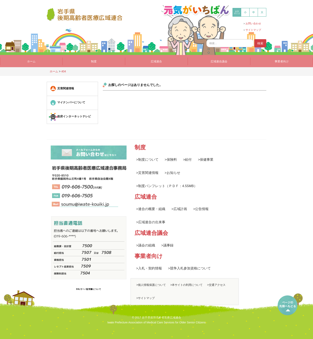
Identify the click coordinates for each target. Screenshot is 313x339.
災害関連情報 (148, 173)
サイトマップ (253, 29)
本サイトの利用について (187, 284)
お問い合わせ (253, 23)
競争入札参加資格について (190, 268)
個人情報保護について (152, 284)
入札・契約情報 (150, 268)
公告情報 (202, 209)
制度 (94, 61)
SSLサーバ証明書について (88, 289)
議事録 (168, 245)
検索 (260, 43)
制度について (148, 160)
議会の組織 (146, 245)
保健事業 (206, 160)
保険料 (172, 160)
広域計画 (180, 209)
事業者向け (282, 61)
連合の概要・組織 (151, 209)
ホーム (31, 61)
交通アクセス (217, 284)
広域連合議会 (219, 61)
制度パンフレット (151, 186)
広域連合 (156, 61)
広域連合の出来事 (151, 222)
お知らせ (173, 173)
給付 (188, 160)
